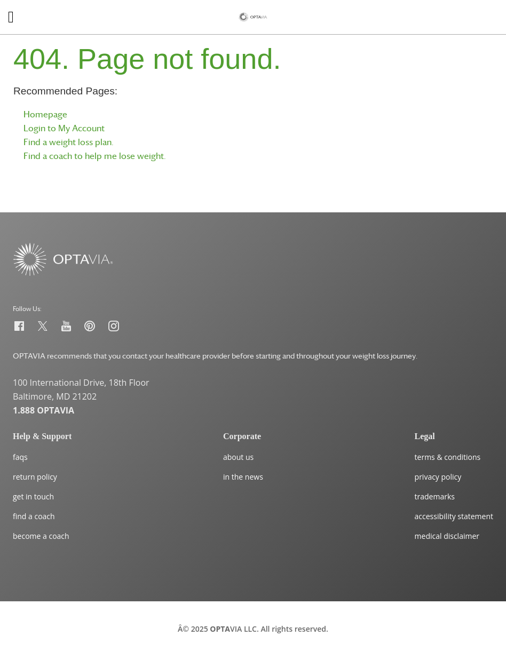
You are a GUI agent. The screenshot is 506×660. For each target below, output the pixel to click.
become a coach (41, 536)
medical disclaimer (447, 536)
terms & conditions (448, 457)
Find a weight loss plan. (68, 142)
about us (238, 457)
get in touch (33, 496)
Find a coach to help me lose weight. (94, 156)
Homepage (45, 114)
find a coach (34, 516)
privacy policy (438, 477)
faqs (20, 457)
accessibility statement (454, 516)
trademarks (435, 496)
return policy (35, 477)
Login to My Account (64, 128)
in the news (243, 477)
